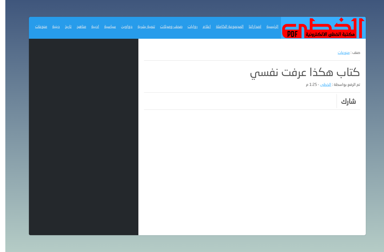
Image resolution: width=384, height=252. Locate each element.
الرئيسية (267, 26)
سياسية (105, 26)
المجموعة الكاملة (224, 26)
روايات (187, 26)
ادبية (90, 26)
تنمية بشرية (141, 26)
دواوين (121, 26)
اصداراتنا (249, 26)
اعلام (201, 26)
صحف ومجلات (166, 26)
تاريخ (63, 26)
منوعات (36, 26)
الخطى (320, 84)
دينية (50, 26)
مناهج (76, 26)
